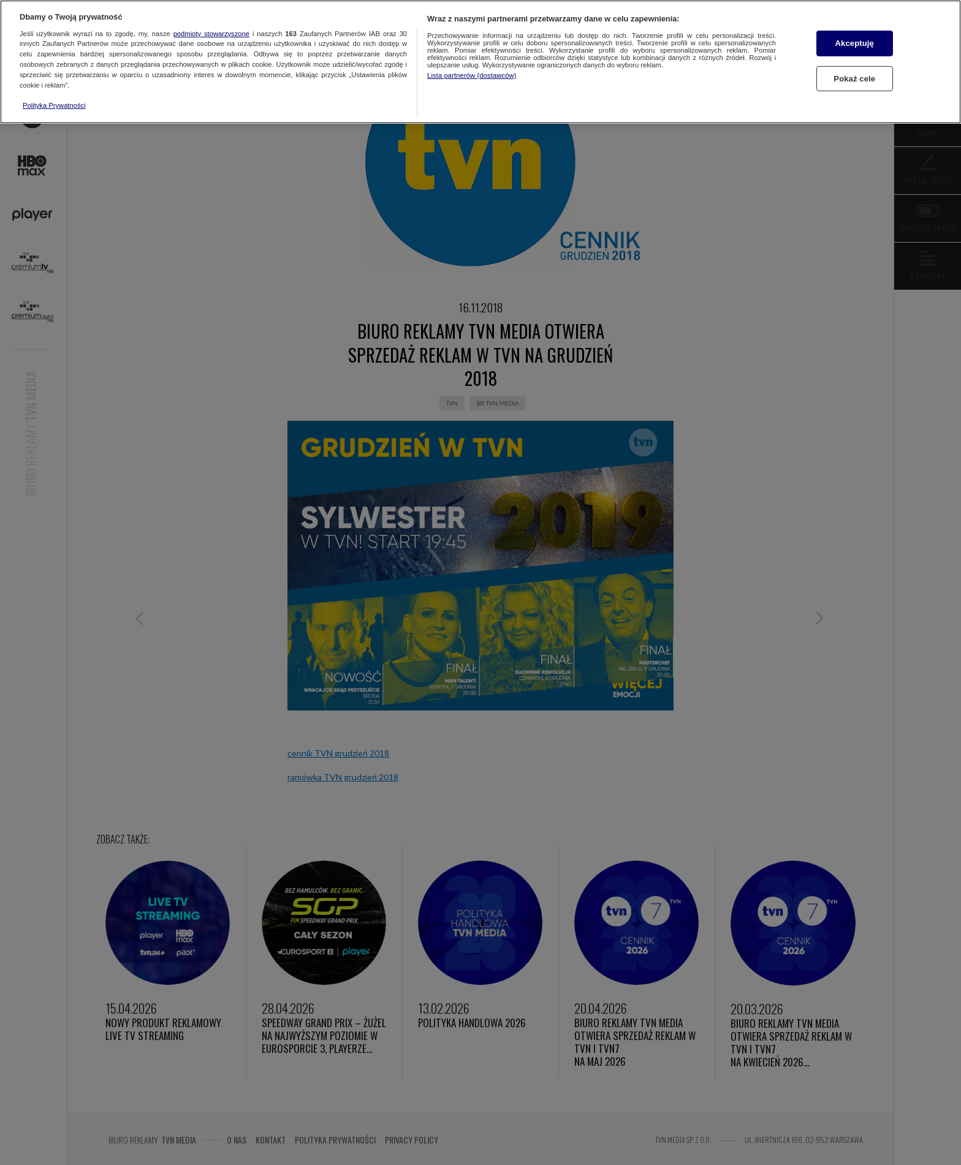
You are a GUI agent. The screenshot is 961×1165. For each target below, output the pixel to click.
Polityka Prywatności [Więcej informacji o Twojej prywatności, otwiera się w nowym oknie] (54, 105)
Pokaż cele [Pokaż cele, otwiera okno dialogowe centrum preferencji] (854, 78)
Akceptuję (854, 43)
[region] (480, 62)
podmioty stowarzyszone (211, 33)
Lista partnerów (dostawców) (471, 75)
